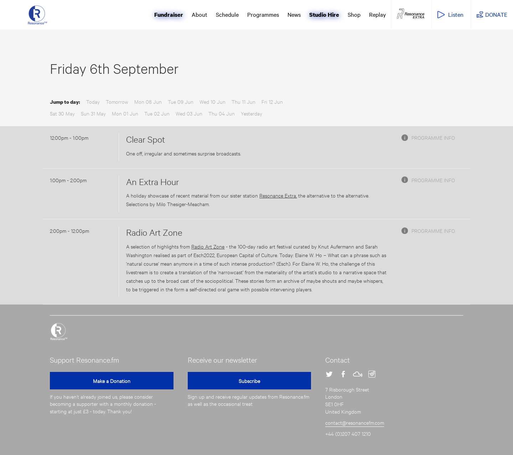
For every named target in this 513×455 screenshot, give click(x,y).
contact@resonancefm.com (354, 422)
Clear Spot (145, 139)
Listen (455, 14)
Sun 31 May (93, 113)
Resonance (59, 332)
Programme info (433, 137)
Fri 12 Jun (272, 101)
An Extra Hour (152, 181)
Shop (354, 14)
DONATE (496, 14)
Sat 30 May (62, 113)
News (294, 14)
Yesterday (251, 113)
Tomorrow (117, 101)
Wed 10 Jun (213, 101)
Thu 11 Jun (243, 101)
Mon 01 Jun (125, 113)
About (199, 14)
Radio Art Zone (154, 232)
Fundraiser (168, 15)
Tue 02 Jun (157, 113)
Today (93, 101)
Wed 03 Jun (189, 113)
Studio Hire (324, 15)
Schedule (227, 14)
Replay (377, 14)
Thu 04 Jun (221, 113)
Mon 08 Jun (148, 101)
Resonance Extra (410, 14)
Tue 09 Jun (180, 101)
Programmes (263, 14)
